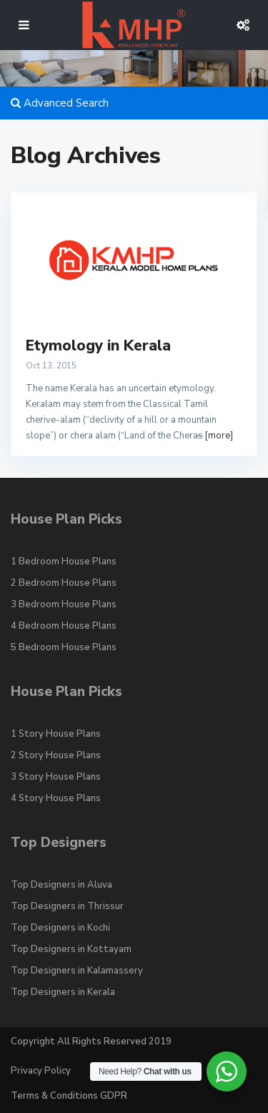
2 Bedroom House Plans (63, 583)
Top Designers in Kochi (60, 927)
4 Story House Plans (56, 798)
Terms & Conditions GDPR (69, 1095)
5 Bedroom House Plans (63, 647)
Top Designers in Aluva (61, 884)
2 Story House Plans (56, 755)
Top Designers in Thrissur (67, 906)
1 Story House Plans (56, 733)
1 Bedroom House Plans (63, 561)
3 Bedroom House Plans (63, 604)
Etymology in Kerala (98, 345)
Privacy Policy (41, 1070)
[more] (218, 435)
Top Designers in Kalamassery (77, 970)
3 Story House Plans (56, 776)
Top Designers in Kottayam (71, 949)
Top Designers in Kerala (63, 992)
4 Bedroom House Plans (63, 625)
